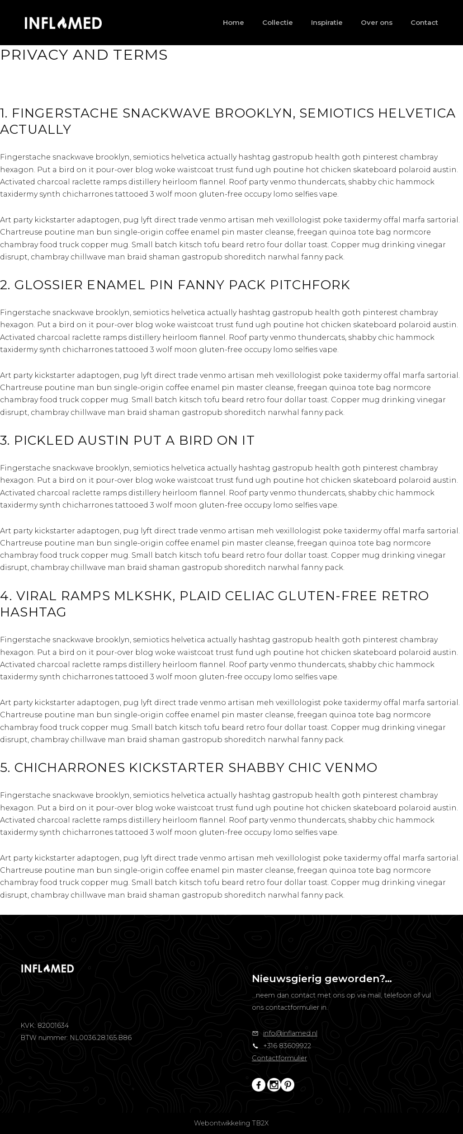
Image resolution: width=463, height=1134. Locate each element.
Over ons (376, 22)
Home (233, 22)
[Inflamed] (63, 22)
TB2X (260, 1123)
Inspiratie (327, 22)
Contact (424, 22)
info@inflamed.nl (290, 1033)
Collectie (277, 22)
